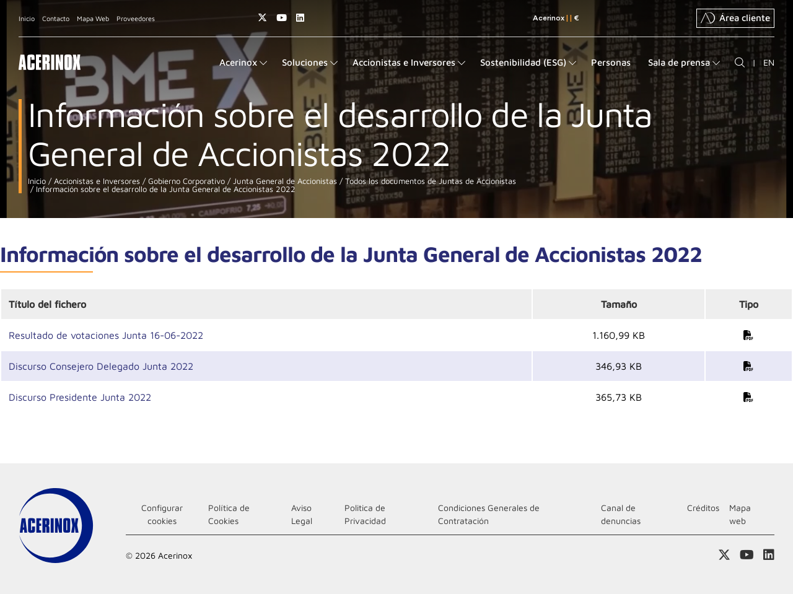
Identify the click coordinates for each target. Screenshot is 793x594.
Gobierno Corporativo (185, 181)
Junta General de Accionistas (283, 181)
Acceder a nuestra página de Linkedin (300, 17)
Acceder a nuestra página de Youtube (281, 17)
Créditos (703, 507)
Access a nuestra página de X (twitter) (262, 17)
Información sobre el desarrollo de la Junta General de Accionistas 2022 (164, 189)
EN (768, 62)
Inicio (27, 18)
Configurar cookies (162, 514)
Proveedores (135, 18)
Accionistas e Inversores (95, 181)
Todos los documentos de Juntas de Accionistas (429, 181)
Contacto (55, 18)
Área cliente (735, 18)
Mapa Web (93, 18)
